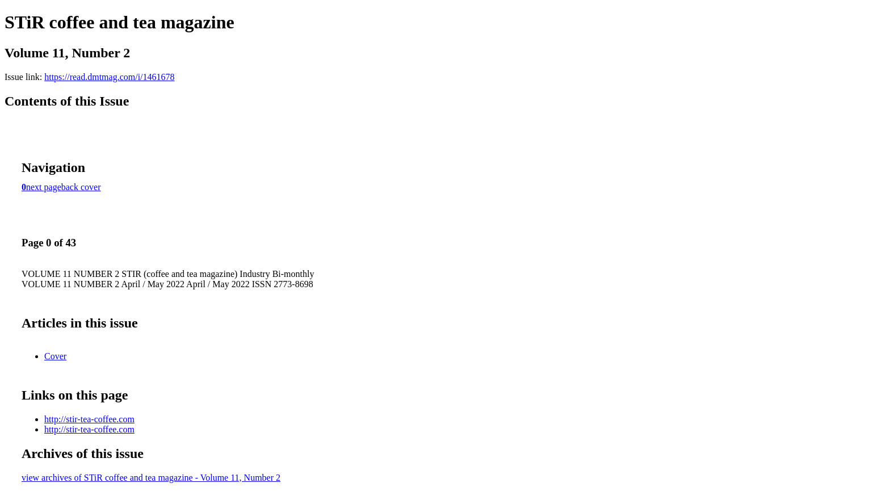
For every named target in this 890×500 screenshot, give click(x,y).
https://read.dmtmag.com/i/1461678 (109, 77)
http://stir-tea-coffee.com (89, 419)
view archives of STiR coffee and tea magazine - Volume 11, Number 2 (151, 477)
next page (43, 187)
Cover (55, 356)
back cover (81, 187)
